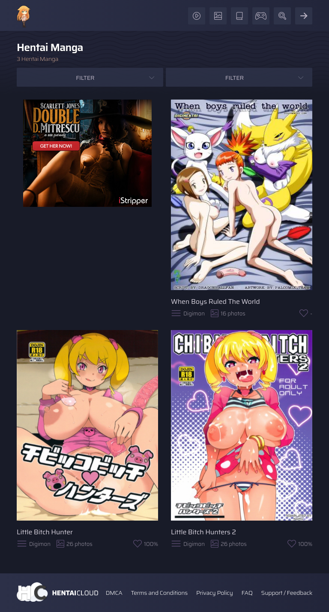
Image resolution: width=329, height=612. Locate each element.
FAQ (247, 592)
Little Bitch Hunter (45, 532)
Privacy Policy (214, 592)
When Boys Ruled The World (215, 301)
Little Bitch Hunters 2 (203, 532)
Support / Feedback (286, 592)
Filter (85, 77)
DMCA (114, 592)
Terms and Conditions (159, 592)
